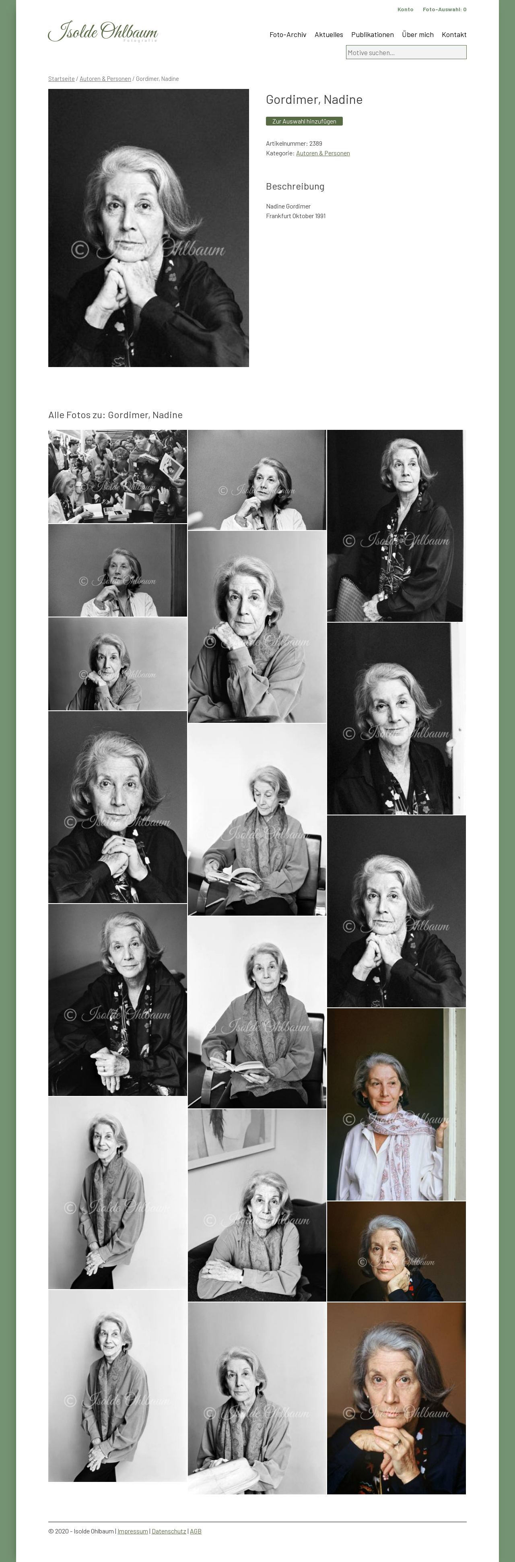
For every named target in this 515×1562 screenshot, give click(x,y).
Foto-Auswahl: (445, 9)
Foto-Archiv (288, 34)
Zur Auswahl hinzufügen (304, 121)
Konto (406, 9)
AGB (196, 1531)
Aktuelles (329, 34)
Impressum (132, 1531)
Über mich (418, 34)
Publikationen (372, 34)
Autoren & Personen (105, 78)
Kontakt (454, 34)
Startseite (61, 78)
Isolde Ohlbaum (102, 32)
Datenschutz (169, 1531)
